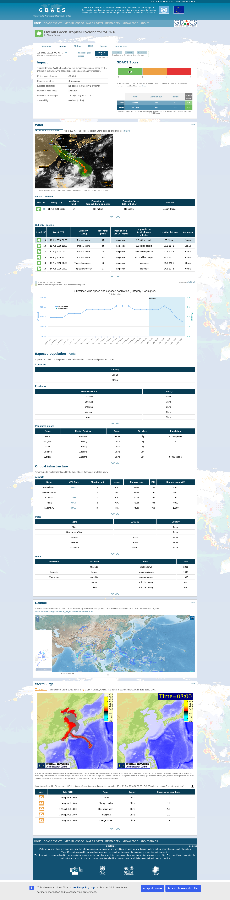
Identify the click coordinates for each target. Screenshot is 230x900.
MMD (73, 487)
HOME (37, 23)
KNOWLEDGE (130, 23)
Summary (46, 46)
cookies (193, 846)
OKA (73, 503)
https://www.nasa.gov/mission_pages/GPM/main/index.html (64, 611)
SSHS (127, 131)
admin (192, 1)
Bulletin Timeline (44, 225)
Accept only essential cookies (183, 888)
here (144, 86)
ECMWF (142, 52)
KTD (73, 497)
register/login (181, 1)
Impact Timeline (44, 196)
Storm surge (156, 97)
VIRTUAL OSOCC (74, 23)
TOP (193, 125)
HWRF (129, 52)
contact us (168, 1)
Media (103, 46)
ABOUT (144, 23)
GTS (90, 46)
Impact (62, 46)
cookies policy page (84, 887)
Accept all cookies (152, 888)
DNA (73, 508)
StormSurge (44, 684)
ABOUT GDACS (149, 841)
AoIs (72, 353)
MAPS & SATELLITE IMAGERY (103, 23)
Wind (134, 97)
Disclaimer (111, 846)
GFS (117, 52)
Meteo (77, 46)
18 (44, 209)
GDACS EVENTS (53, 23)
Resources (121, 46)
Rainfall (175, 97)
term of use (156, 1)
